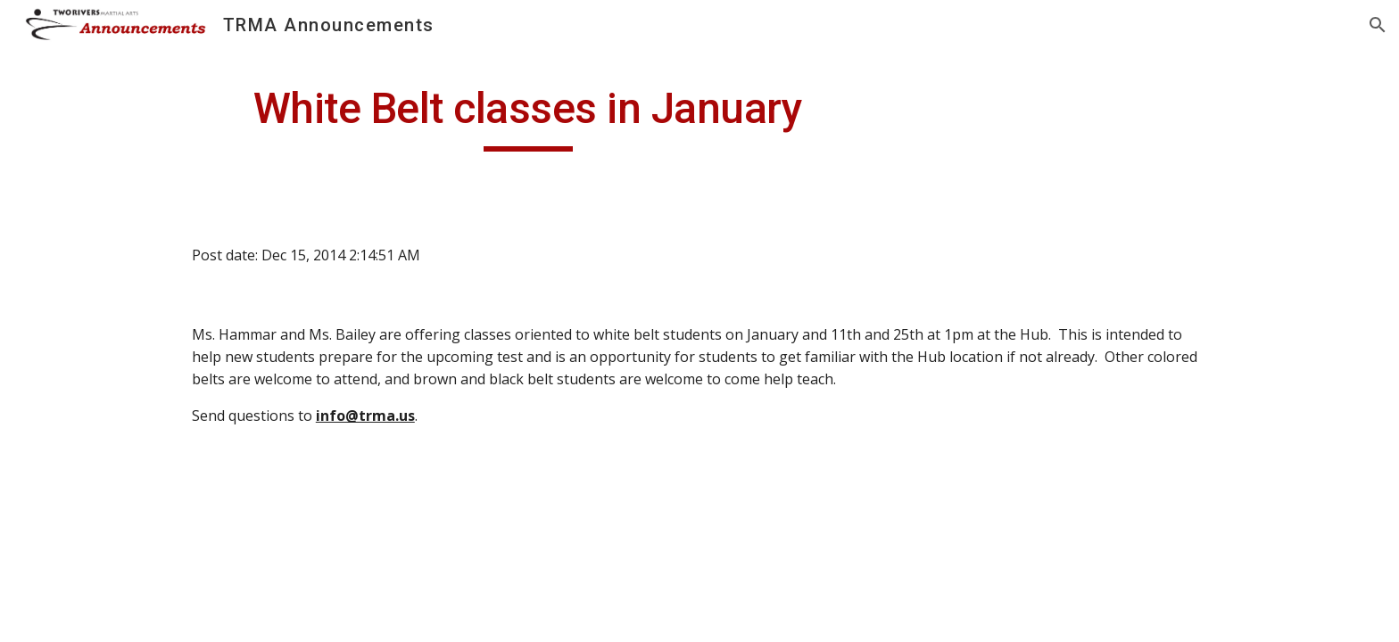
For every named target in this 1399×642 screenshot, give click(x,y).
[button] (1377, 25)
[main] (528, 117)
